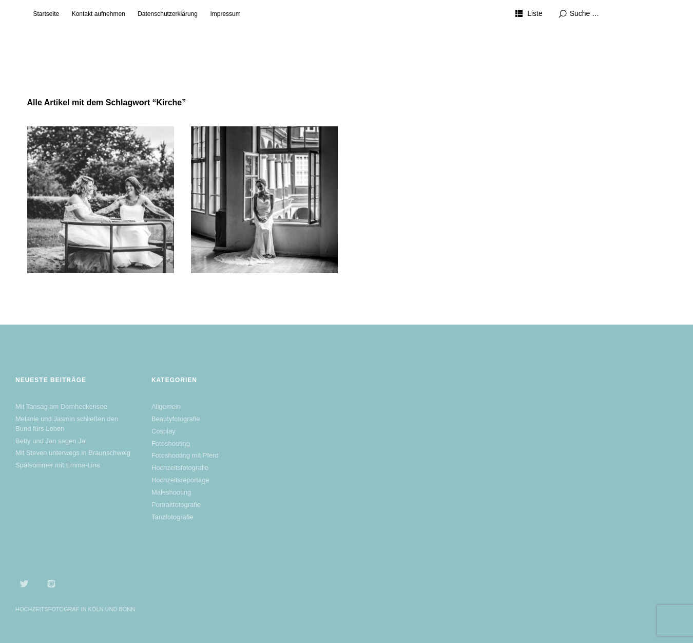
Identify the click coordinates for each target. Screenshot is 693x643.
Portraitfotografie (176, 504)
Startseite (46, 13)
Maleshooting (171, 492)
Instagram (51, 583)
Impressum (225, 13)
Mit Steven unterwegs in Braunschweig (72, 453)
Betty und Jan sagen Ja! (51, 441)
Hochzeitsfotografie (179, 467)
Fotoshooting (170, 443)
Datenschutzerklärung (168, 13)
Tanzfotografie (172, 517)
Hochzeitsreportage (180, 480)
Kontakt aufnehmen (98, 13)
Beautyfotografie (175, 419)
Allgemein (166, 406)
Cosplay (163, 431)
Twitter (24, 583)
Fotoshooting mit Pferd (185, 455)
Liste (535, 13)
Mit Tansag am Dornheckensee (61, 406)
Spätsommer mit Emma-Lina (57, 465)
